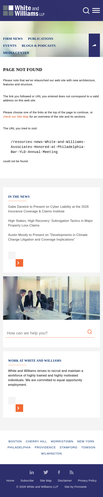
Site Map (46, 480)
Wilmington (51, 453)
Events (9, 45)
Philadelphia (19, 447)
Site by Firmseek (75, 486)
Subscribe (27, 480)
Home (10, 480)
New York (86, 441)
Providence (45, 447)
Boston (15, 441)
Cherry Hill (36, 441)
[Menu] (96, 11)
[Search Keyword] (50, 333)
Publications (40, 39)
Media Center (16, 53)
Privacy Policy (87, 480)
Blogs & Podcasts (39, 45)
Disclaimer (65, 480)
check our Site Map (16, 116)
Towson (88, 447)
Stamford (69, 447)
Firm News (13, 39)
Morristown (62, 441)
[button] (94, 45)
